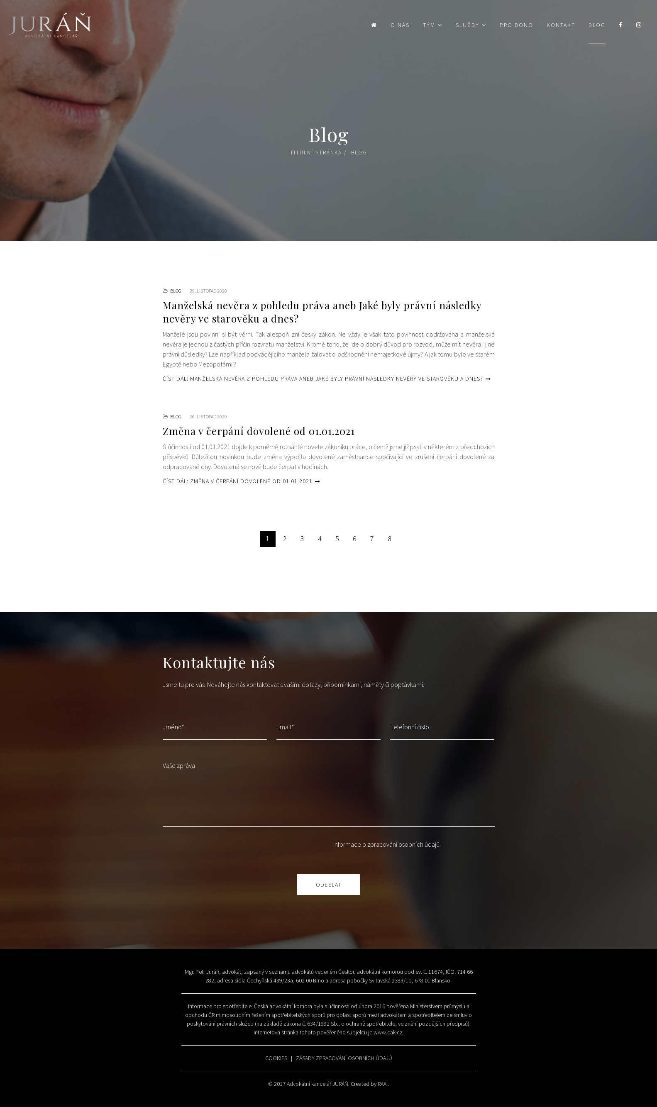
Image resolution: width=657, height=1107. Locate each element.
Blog (597, 25)
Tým (429, 25)
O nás (400, 25)
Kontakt (561, 25)
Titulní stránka (316, 152)
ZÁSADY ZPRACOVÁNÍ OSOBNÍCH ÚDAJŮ (344, 1058)
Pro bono (516, 25)
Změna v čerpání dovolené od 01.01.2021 (259, 430)
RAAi (383, 1083)
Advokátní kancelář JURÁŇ (317, 1083)
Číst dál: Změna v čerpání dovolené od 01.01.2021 (241, 481)
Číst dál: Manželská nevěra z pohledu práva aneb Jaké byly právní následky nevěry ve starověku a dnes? (327, 378)
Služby (467, 25)
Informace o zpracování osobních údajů (386, 844)
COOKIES (276, 1058)
